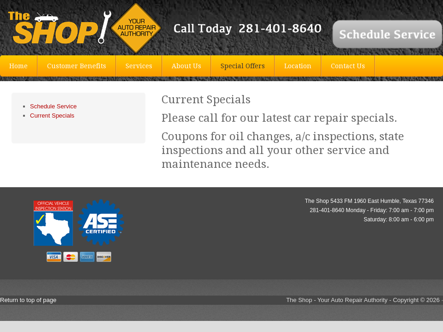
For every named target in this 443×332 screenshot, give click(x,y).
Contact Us (348, 66)
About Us (186, 66)
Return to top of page (28, 299)
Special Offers (243, 66)
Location (297, 66)
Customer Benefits (76, 66)
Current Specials (52, 115)
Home (18, 66)
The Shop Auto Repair (69, 27)
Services (139, 66)
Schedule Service (53, 106)
